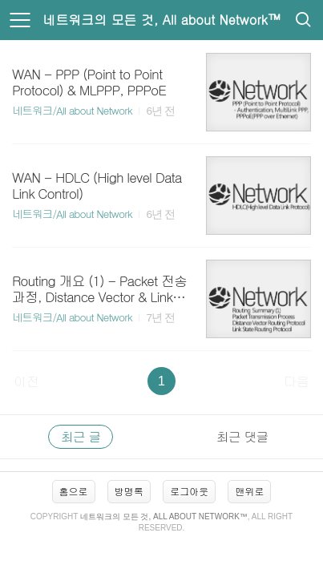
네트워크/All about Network (72, 110)
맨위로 (249, 491)
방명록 (129, 491)
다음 (296, 381)
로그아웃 (189, 491)
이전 (26, 381)
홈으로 (73, 491)
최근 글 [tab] (80, 436)
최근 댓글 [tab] (242, 436)
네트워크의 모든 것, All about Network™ (161, 19)
